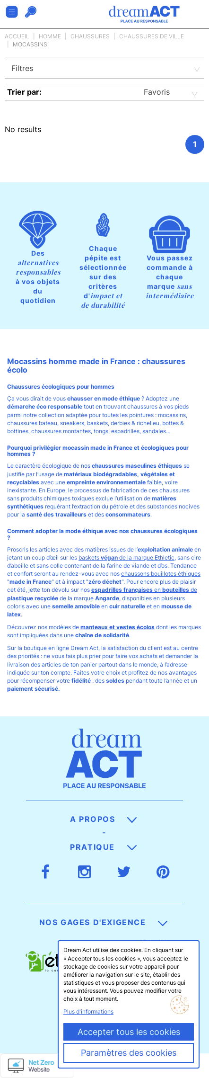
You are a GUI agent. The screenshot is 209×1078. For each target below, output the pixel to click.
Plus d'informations (88, 1011)
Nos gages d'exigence (103, 922)
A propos (103, 819)
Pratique (103, 847)
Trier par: (24, 92)
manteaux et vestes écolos (117, 627)
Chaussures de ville (151, 36)
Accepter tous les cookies (129, 1032)
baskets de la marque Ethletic (126, 557)
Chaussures (90, 36)
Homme (50, 36)
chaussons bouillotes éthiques (160, 573)
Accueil (17, 36)
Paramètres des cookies (128, 1053)
